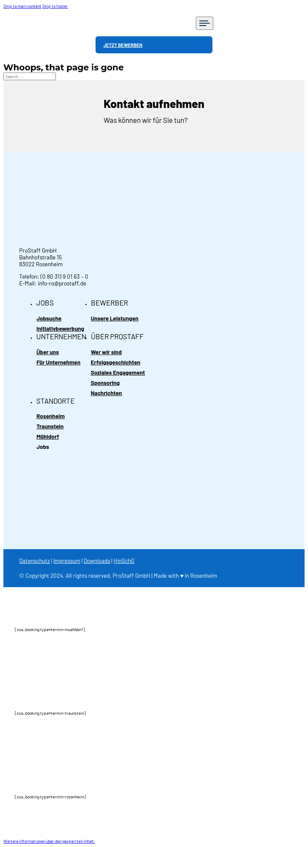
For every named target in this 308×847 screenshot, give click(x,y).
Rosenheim (50, 416)
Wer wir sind (106, 352)
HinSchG (123, 560)
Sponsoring (105, 382)
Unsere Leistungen (115, 318)
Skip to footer (55, 6)
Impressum (66, 560)
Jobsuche (48, 318)
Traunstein (50, 426)
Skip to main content (22, 6)
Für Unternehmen (58, 362)
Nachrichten (106, 393)
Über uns (47, 352)
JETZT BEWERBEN (122, 45)
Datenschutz (34, 560)
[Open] (204, 23)
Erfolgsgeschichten (115, 362)
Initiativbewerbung (60, 328)
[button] (49, 841)
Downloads (97, 560)
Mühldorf (47, 436)
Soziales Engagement (118, 372)
